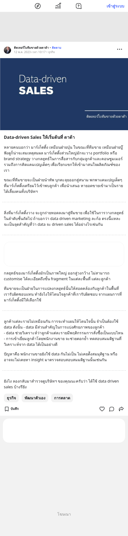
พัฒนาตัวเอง (34, 398)
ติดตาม (56, 48)
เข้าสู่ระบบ (115, 6)
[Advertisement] (64, 28)
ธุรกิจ (11, 398)
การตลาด (62, 398)
